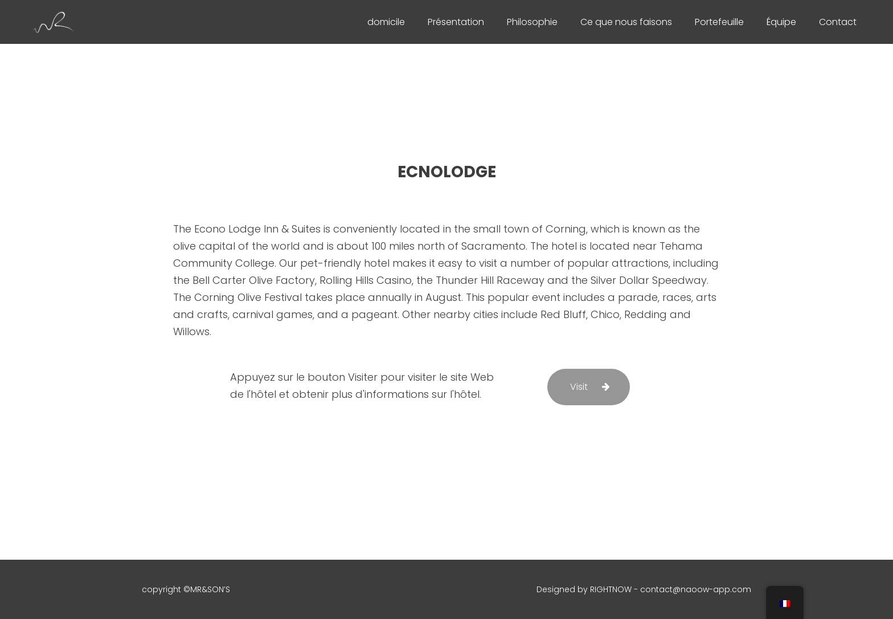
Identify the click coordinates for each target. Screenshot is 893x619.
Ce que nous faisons (626, 21)
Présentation (456, 21)
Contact (838, 21)
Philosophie (532, 21)
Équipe (781, 21)
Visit (579, 386)
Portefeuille (719, 21)
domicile (386, 21)
